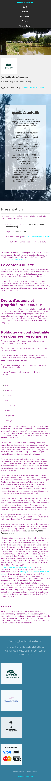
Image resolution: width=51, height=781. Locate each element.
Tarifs (25, 7)
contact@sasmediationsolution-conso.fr (18, 567)
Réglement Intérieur (23, 776)
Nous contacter (25, 26)
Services (25, 21)
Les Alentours (25, 16)
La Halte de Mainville (25, 2)
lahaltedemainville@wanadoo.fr (32, 88)
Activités (25, 11)
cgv (32, 776)
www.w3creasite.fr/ (18, 260)
